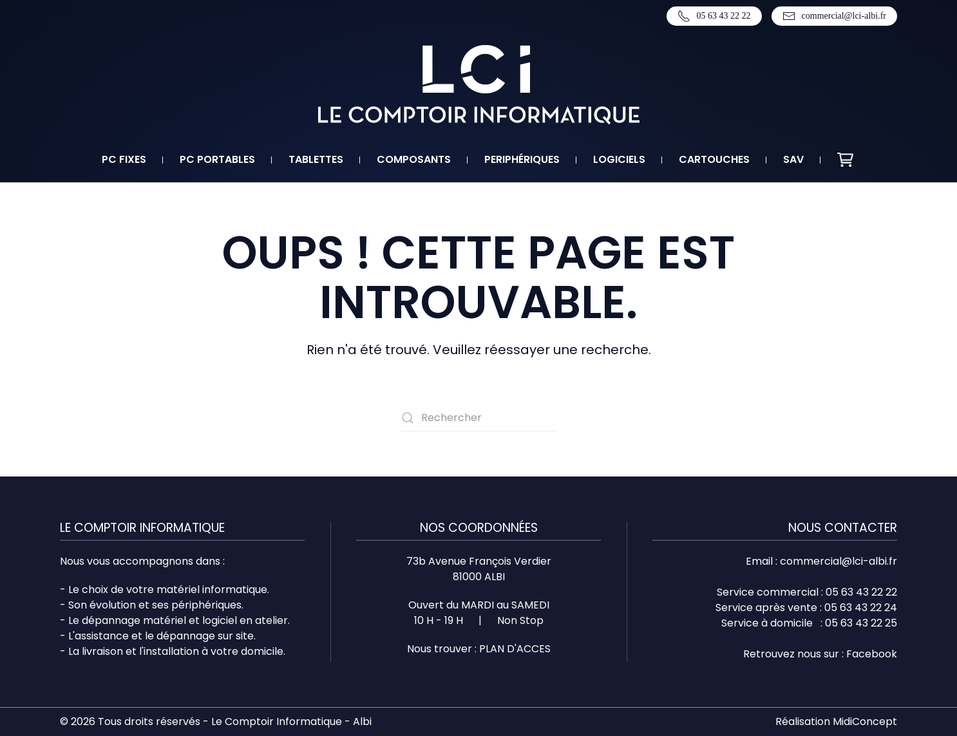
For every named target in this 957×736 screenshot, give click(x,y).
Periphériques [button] (522, 159)
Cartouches (714, 159)
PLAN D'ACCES (515, 648)
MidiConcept (865, 721)
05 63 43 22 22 (714, 16)
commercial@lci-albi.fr (834, 16)
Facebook (871, 653)
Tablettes (316, 159)
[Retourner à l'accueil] (479, 84)
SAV (793, 159)
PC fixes (124, 159)
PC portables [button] (217, 159)
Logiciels (619, 159)
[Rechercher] (478, 417)
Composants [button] (414, 159)
